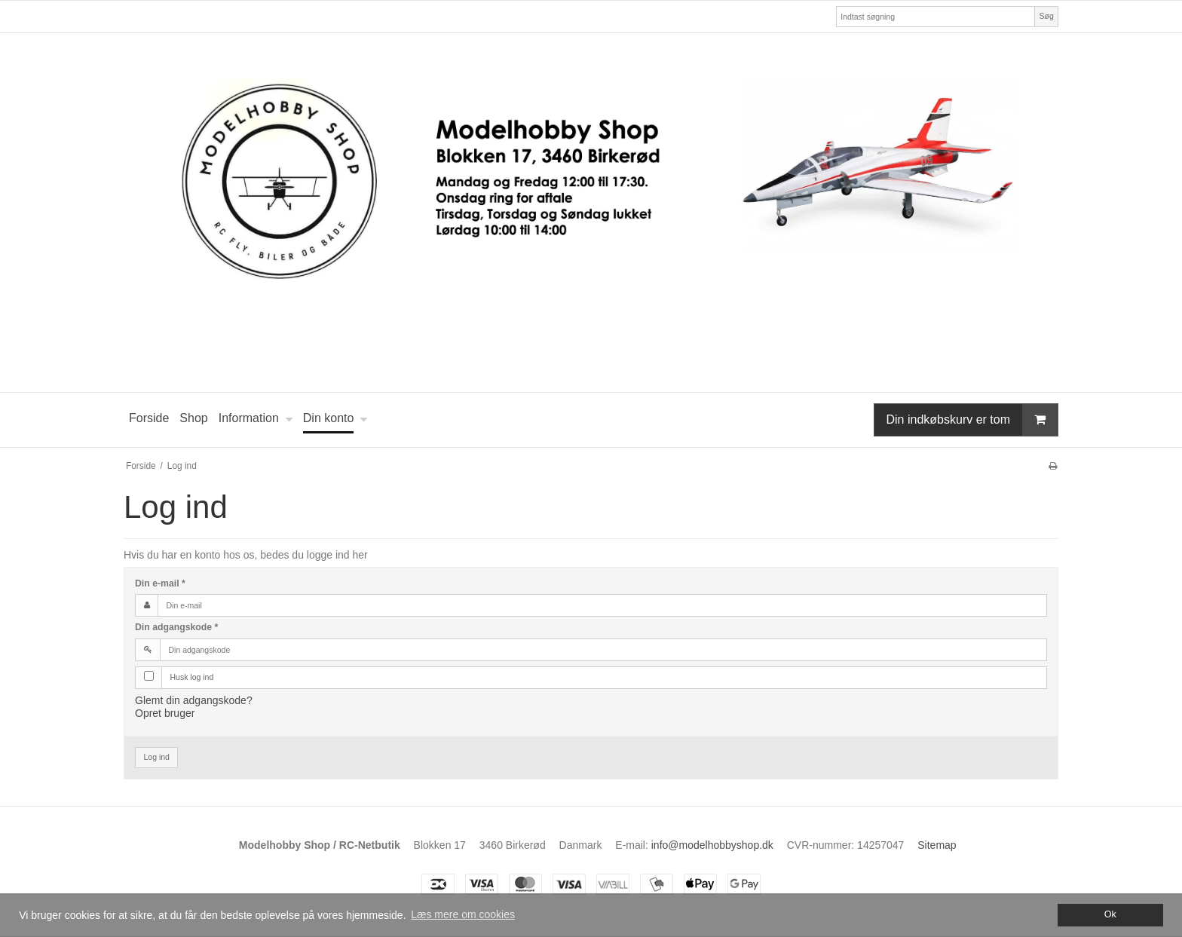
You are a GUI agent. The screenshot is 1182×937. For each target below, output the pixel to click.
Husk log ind (192, 676)
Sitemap (936, 845)
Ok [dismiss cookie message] (1110, 914)
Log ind (157, 756)
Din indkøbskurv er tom (972, 419)
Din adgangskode (176, 627)
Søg (1046, 15)
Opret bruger (164, 713)
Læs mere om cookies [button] (463, 914)
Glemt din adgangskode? (194, 700)
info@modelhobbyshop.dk (712, 845)
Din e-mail (160, 583)
